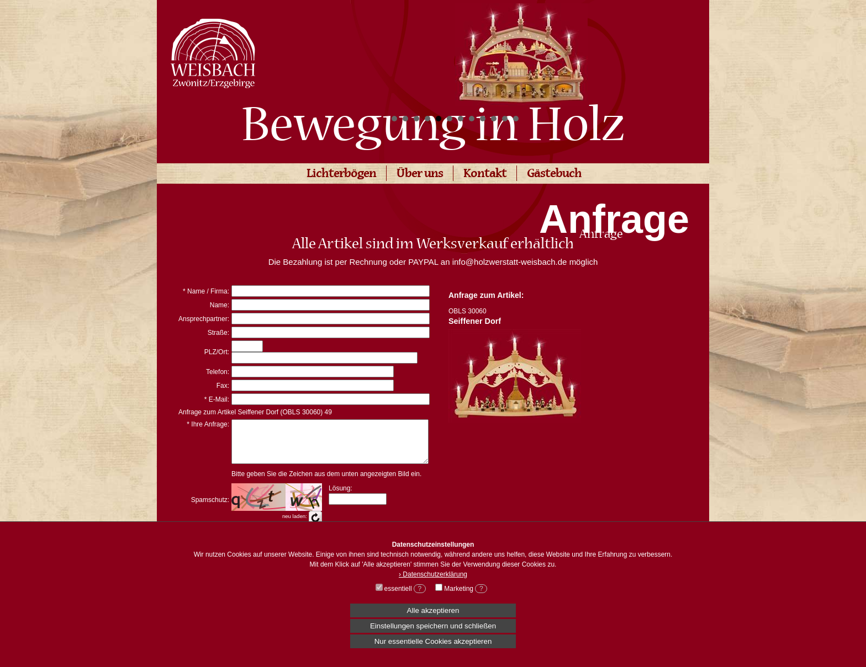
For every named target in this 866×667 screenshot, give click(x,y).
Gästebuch (554, 174)
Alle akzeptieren (433, 610)
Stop (648, 119)
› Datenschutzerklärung (433, 574)
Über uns (420, 174)
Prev (403, 53)
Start (640, 119)
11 (505, 118)
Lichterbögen (341, 174)
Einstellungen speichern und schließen (433, 626)
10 (494, 118)
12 (516, 118)
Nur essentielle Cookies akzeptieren (433, 641)
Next (639, 53)
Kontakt (484, 174)
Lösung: (340, 496)
